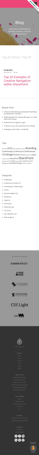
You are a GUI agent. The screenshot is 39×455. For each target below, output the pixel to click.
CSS (5, 190)
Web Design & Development (19, 385)
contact (19, 368)
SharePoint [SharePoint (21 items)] (25, 158)
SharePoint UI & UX (19, 380)
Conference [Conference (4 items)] (18, 151)
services (19, 361)
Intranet (6, 197)
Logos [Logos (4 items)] (33, 154)
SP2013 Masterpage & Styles (19, 420)
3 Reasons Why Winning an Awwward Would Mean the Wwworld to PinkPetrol (20, 113)
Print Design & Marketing (19, 387)
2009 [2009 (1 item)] (6, 148)
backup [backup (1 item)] (23, 148)
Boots (19, 399)
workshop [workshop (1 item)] (28, 163)
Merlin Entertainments (19, 404)
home (19, 356)
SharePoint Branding (19, 377)
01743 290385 (20, 432)
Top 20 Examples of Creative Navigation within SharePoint (17, 80)
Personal (7, 204)
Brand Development (19, 390)
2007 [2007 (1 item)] (3, 148)
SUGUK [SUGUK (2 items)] (13, 161)
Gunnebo (19, 406)
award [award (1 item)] (14, 148)
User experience (9, 214)
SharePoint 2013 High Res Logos (14, 122)
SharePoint (7, 72)
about (19, 358)
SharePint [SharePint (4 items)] (14, 158)
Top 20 (15, 72)
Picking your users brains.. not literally (16, 129)
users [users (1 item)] (7, 163)
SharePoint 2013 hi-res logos (19, 418)
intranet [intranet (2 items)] (22, 155)
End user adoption (10, 193)
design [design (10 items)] (9, 154)
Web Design (8, 217)
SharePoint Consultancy (19, 382)
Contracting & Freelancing (12, 186)
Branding (7, 180)
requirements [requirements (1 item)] (5, 158)
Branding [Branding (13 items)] (30, 148)
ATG (19, 409)
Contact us (20, 430)
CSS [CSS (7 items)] (4, 154)
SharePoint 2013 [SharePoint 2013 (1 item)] (6, 161)
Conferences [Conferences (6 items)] (29, 151)
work (19, 363)
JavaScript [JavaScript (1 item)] (28, 155)
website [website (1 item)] (24, 163)
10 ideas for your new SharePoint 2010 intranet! (19, 126)
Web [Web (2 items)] (10, 163)
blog (19, 366)
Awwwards (32, 6)
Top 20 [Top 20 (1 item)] (17, 161)
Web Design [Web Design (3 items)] (17, 163)
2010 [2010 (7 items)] (9, 148)
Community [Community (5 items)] (7, 151)
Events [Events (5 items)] (17, 154)
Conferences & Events (11, 183)
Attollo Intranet (19, 401)
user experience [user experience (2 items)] (24, 161)
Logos (6, 200)
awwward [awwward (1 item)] (18, 148)
